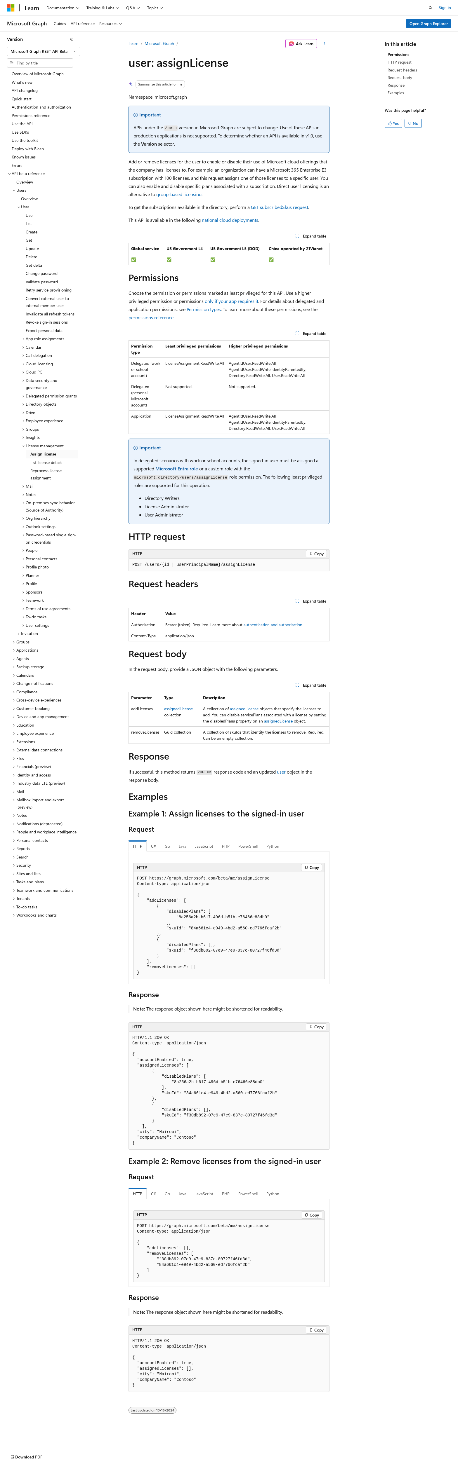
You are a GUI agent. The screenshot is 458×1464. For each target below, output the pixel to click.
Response (396, 85)
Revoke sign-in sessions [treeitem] (47, 322)
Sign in (445, 7)
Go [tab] (167, 846)
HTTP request (400, 62)
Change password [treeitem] (42, 273)
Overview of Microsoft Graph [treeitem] (38, 73)
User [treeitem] (30, 215)
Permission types (204, 309)
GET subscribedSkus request (279, 207)
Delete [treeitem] (31, 256)
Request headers (402, 70)
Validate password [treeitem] (42, 282)
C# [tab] (153, 846)
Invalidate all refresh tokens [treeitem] (50, 314)
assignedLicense (178, 708)
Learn (133, 43)
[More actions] (324, 43)
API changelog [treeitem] (25, 90)
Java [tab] (182, 846)
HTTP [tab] (137, 846)
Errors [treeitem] (17, 165)
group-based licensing (179, 194)
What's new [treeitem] (22, 82)
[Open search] (430, 8)
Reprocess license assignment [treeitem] (46, 474)
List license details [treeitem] (46, 462)
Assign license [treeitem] (43, 454)
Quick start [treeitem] (22, 99)
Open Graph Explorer (429, 23)
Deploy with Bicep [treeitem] (28, 148)
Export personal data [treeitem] (44, 330)
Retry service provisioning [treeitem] (49, 290)
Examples (396, 92)
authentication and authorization (273, 624)
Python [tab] (272, 846)
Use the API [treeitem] (22, 123)
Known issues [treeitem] (24, 157)
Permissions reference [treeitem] (31, 115)
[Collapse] (71, 39)
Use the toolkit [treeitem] (25, 140)
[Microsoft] (11, 8)
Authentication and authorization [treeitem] (41, 107)
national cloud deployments (230, 220)
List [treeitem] (29, 223)
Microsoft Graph (159, 43)
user (281, 772)
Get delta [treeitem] (34, 265)
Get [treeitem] (29, 240)
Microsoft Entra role (176, 468)
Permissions (398, 54)
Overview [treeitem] (24, 182)
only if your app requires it (231, 301)
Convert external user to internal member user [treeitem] (47, 302)
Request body (400, 77)
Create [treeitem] (31, 232)
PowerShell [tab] (248, 846)
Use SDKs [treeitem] (20, 132)
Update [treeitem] (32, 248)
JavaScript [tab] (204, 846)
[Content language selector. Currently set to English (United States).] (33, 1455)
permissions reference (151, 317)
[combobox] (43, 51)
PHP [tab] (226, 846)
